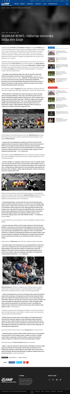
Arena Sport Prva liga (12, 32)
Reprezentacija (53, 3)
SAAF (45, 3)
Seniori (23, 3)
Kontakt (67, 0)
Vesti (18, 32)
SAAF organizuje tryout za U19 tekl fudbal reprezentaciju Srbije (62, 112)
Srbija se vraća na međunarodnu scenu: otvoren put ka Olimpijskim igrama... (61, 119)
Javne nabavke (56, 0)
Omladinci (30, 3)
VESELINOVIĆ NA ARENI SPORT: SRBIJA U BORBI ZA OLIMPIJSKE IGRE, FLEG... (62, 66)
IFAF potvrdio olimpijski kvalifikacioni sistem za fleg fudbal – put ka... (61, 73)
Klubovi (38, 0)
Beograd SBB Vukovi (13, 357)
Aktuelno (3, 32)
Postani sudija (49, 0)
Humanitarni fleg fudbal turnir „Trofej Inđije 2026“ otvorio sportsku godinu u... (61, 80)
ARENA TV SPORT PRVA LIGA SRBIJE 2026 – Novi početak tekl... (61, 59)
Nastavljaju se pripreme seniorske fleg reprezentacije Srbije (61, 52)
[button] (66, 3)
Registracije (62, 0)
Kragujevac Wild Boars (22, 357)
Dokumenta (43, 0)
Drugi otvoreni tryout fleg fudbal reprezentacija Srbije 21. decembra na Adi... (62, 106)
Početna (16, 3)
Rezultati (39, 3)
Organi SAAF (32, 0)
